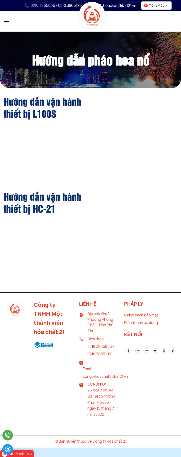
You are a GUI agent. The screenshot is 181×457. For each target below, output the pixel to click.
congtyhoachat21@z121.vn (113, 5)
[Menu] (6, 21)
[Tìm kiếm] (175, 20)
